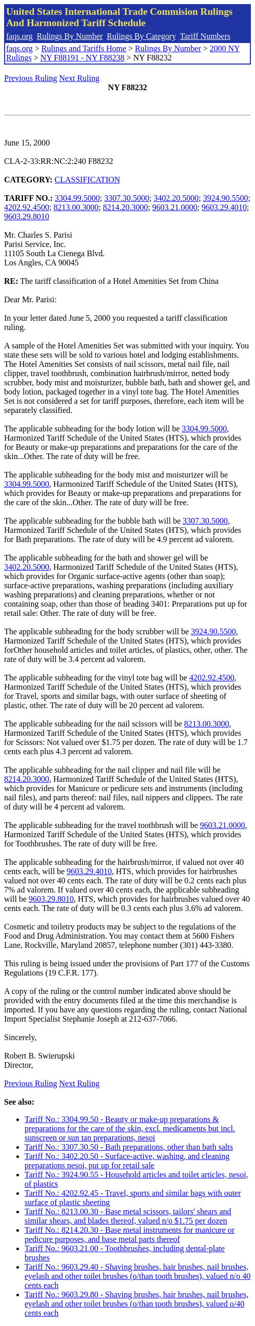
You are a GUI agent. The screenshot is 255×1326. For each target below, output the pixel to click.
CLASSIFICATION (87, 179)
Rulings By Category (141, 36)
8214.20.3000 (125, 207)
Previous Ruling (30, 78)
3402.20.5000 (176, 198)
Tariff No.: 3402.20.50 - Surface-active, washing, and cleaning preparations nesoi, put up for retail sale (127, 1161)
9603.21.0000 (174, 207)
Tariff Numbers (205, 36)
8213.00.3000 (75, 207)
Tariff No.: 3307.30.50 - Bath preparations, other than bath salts (129, 1147)
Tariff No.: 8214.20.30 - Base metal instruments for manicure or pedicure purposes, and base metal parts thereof (130, 1235)
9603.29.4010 (224, 207)
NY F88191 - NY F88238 (82, 57)
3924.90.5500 (225, 198)
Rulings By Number (70, 36)
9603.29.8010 (26, 216)
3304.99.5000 (77, 198)
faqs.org (19, 36)
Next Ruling (79, 78)
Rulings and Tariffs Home (83, 48)
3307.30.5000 (127, 198)
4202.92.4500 (26, 207)
